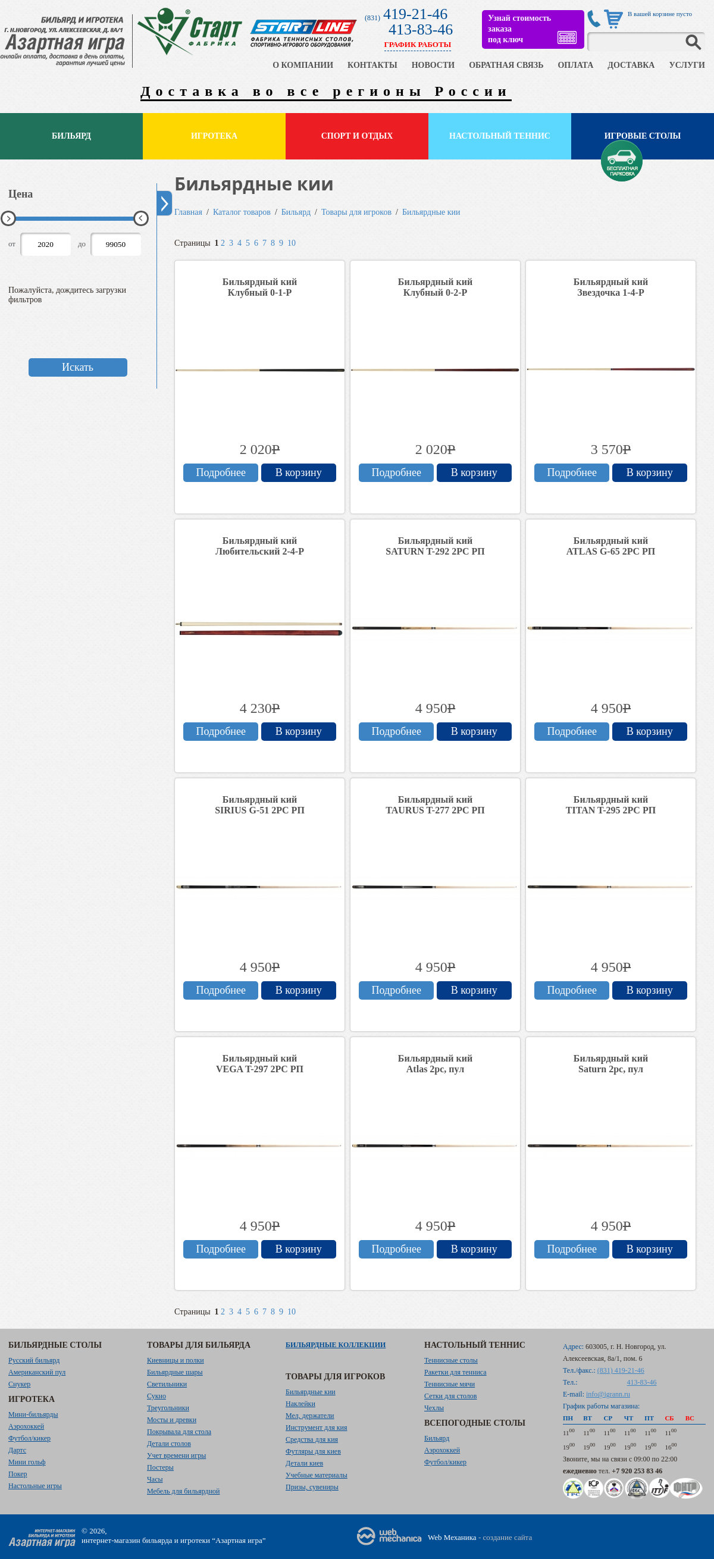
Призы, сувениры (312, 1487)
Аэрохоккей (26, 1426)
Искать (77, 367)
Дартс (17, 1450)
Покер (17, 1474)
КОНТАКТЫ (372, 65)
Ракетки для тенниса (455, 1372)
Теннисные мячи (449, 1384)
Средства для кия (312, 1439)
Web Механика (452, 1537)
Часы (155, 1479)
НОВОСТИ (433, 65)
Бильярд (71, 136)
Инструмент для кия (316, 1427)
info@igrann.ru (608, 1394)
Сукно (156, 1396)
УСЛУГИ (687, 65)
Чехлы (434, 1408)
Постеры (160, 1467)
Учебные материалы (316, 1475)
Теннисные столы (451, 1360)
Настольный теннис (499, 136)
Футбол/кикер (29, 1438)
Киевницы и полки (175, 1360)
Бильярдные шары (175, 1372)
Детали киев (304, 1463)
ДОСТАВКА (630, 65)
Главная (188, 212)
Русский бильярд (34, 1360)
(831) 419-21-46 (620, 1370)
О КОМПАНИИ (303, 65)
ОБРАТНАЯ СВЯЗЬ (506, 65)
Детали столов (169, 1443)
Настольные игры (35, 1486)
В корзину (298, 472)
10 (291, 243)
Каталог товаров (242, 212)
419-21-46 (415, 14)
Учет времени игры (176, 1455)
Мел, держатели (310, 1415)
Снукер (19, 1384)
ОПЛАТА (575, 65)
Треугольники (168, 1408)
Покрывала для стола (179, 1431)
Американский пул (36, 1372)
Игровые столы (643, 136)
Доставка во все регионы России (326, 91)
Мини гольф (27, 1462)
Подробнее (221, 472)
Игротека (214, 136)
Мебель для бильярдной (183, 1491)
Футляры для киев (313, 1451)
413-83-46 (421, 29)
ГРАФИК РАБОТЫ (418, 44)
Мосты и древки (171, 1420)
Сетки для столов (450, 1396)
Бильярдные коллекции (336, 1345)
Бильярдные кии (431, 212)
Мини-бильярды (33, 1414)
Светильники (167, 1384)
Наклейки (300, 1404)
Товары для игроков (356, 212)
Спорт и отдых (357, 136)
